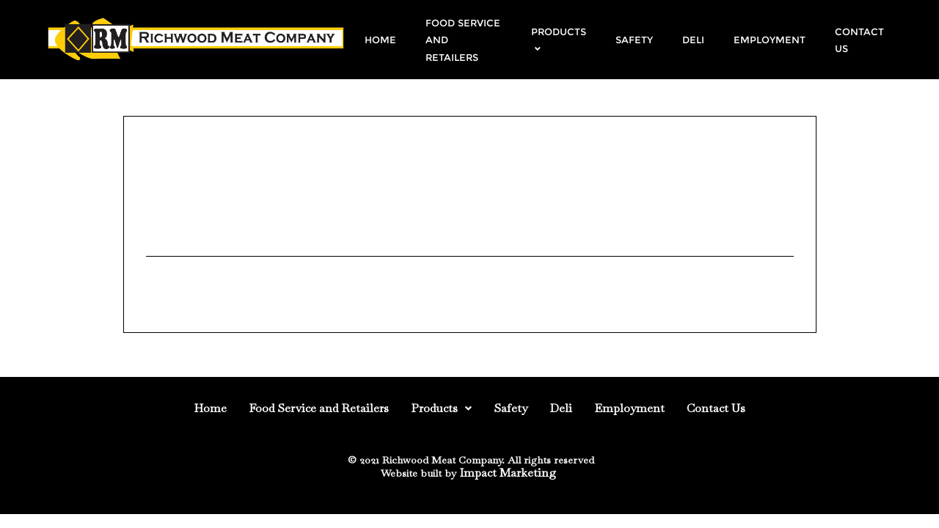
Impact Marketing (507, 472)
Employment (629, 408)
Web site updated (199, 200)
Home (210, 408)
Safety (510, 408)
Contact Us (716, 408)
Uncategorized (186, 275)
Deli (560, 408)
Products (441, 408)
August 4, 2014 (181, 171)
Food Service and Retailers (319, 408)
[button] (441, 408)
